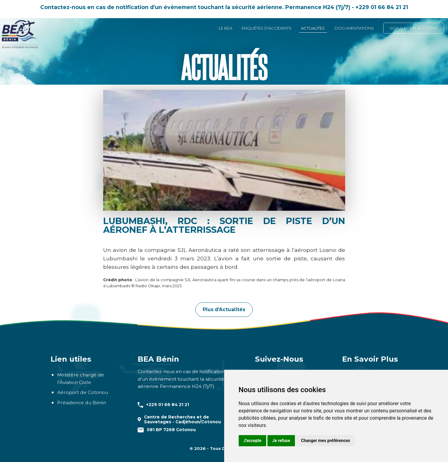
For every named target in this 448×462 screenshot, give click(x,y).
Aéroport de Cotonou (82, 392)
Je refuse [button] (281, 440)
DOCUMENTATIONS (354, 28)
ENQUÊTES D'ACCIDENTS (267, 28)
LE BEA (225, 28)
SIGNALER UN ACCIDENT (414, 28)
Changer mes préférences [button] (325, 440)
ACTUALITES (313, 28)
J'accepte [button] (253, 440)
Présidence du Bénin (81, 402)
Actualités (224, 66)
